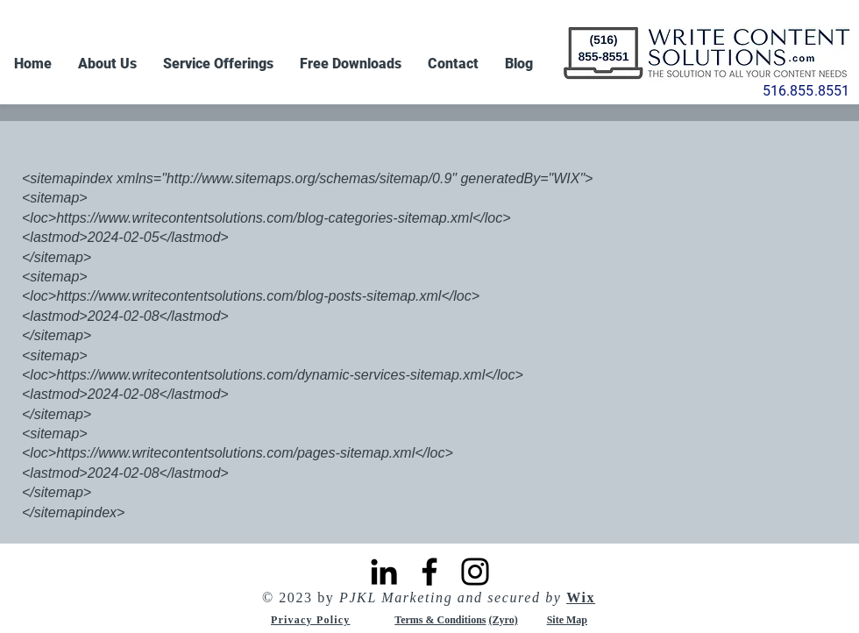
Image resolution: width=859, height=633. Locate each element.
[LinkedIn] (384, 571)
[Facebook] (429, 571)
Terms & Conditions (440, 620)
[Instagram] (475, 571)
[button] (218, 63)
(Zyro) (503, 620)
